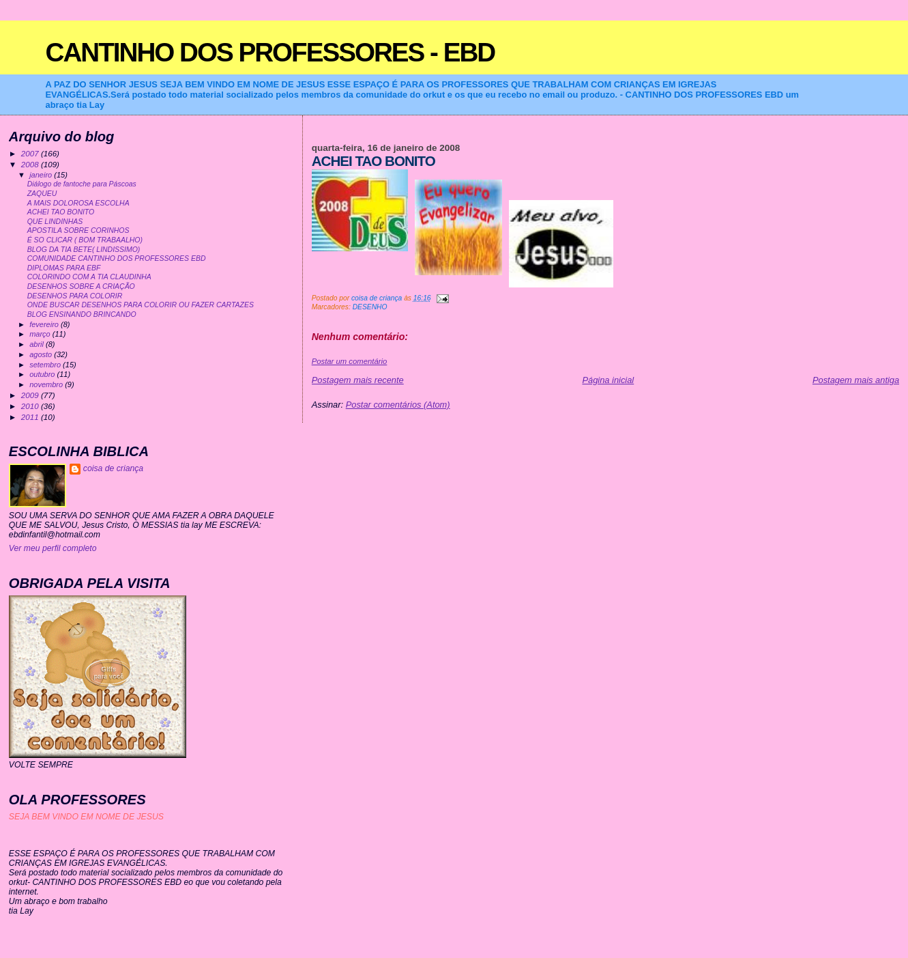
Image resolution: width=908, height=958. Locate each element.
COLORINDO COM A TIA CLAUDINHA (89, 277)
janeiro (41, 175)
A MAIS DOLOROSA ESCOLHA (78, 203)
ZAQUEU (42, 193)
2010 (31, 405)
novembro (47, 384)
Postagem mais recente (358, 380)
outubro (43, 374)
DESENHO (370, 307)
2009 (31, 395)
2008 (31, 164)
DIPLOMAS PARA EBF (64, 268)
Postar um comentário (349, 361)
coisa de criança (113, 468)
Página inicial (608, 380)
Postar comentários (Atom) (398, 404)
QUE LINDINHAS (55, 221)
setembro (46, 365)
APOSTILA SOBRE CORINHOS (78, 230)
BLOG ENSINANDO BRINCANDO (81, 314)
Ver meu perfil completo (53, 548)
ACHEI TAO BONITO (61, 212)
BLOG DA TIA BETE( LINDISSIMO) (84, 249)
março (41, 334)
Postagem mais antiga (855, 380)
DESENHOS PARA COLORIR (75, 296)
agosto (41, 354)
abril (37, 344)
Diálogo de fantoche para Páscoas (81, 184)
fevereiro (45, 324)
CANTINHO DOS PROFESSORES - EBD (270, 52)
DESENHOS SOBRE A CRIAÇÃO (81, 286)
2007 (31, 153)
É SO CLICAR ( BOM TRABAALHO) (85, 240)
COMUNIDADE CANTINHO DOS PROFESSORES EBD (116, 258)
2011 (31, 416)
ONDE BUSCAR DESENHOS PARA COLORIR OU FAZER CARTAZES (140, 305)
